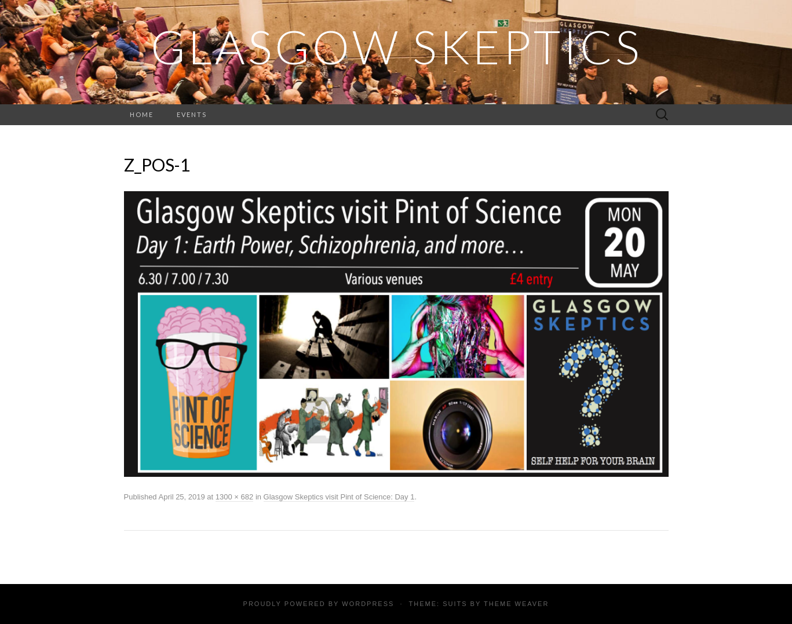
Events (192, 114)
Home (142, 114)
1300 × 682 (234, 496)
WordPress (368, 603)
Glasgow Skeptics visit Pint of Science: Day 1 (339, 496)
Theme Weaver (516, 603)
